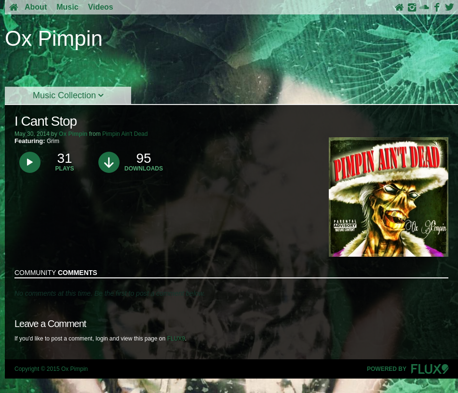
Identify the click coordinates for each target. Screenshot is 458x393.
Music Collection (68, 95)
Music (67, 7)
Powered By (407, 369)
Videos (100, 7)
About (36, 7)
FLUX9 (176, 338)
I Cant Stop (45, 121)
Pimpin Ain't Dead (125, 134)
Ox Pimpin (73, 134)
